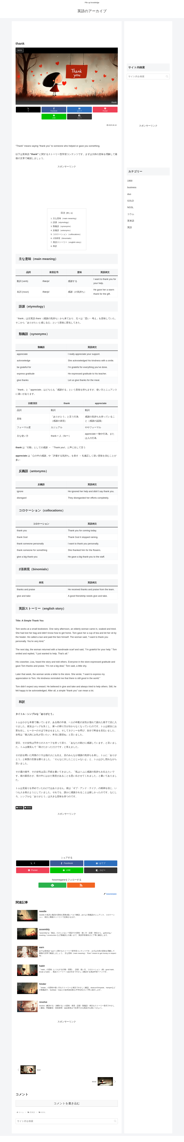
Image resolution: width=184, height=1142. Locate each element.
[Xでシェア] (24, 109)
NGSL (19, 802)
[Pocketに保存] (75, 109)
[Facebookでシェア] (41, 109)
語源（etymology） (61, 216)
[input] (67, 1116)
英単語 (28, 802)
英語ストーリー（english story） (68, 236)
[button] (109, 109)
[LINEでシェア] (92, 109)
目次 (63, 206)
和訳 (55, 240)
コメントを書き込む (67, 1098)
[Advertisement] (67, 31)
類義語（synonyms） (62, 220)
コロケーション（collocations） (67, 228)
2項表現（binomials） (63, 232)
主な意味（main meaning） (65, 211)
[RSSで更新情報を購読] (69, 879)
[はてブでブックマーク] (58, 109)
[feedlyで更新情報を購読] (63, 879)
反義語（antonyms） (62, 224)
